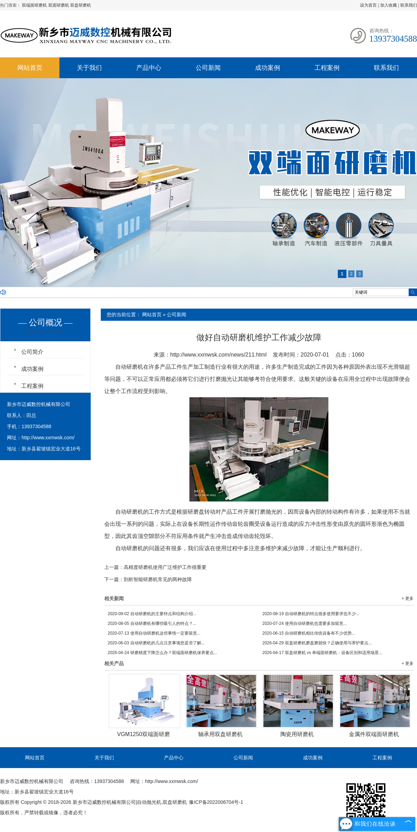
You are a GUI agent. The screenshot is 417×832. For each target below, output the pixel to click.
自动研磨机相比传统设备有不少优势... (308, 633)
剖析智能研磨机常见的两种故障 (158, 579)
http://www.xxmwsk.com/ (48, 437)
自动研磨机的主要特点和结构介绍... (152, 613)
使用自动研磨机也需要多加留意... (304, 623)
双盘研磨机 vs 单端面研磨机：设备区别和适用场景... (322, 652)
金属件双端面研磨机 (374, 734)
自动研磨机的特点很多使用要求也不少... (310, 613)
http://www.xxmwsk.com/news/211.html (218, 355)
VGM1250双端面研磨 (143, 734)
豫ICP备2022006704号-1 (216, 802)
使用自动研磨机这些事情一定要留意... (154, 633)
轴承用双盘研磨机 (220, 734)
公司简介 (32, 352)
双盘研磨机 (80, 5)
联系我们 (408, 5)
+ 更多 (408, 598)
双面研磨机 (59, 5)
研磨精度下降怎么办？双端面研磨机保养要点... (162, 652)
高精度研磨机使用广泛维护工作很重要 (165, 567)
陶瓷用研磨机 (297, 734)
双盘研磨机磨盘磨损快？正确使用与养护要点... (317, 643)
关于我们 (89, 67)
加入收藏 (388, 5)
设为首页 (368, 5)
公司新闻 (208, 67)
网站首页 (29, 67)
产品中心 (148, 67)
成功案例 (267, 67)
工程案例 (327, 67)
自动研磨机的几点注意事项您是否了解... (156, 643)
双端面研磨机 (35, 5)
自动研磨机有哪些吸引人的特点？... (152, 623)
